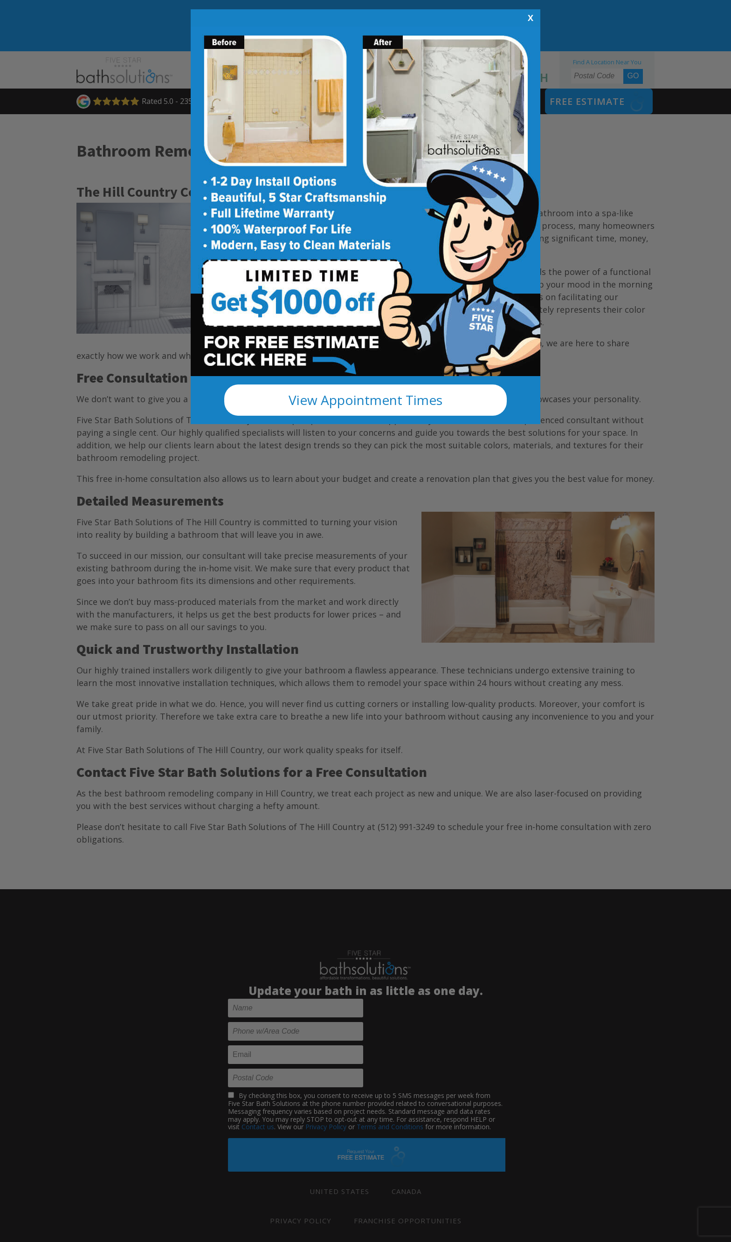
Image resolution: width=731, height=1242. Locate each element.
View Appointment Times (365, 400)
